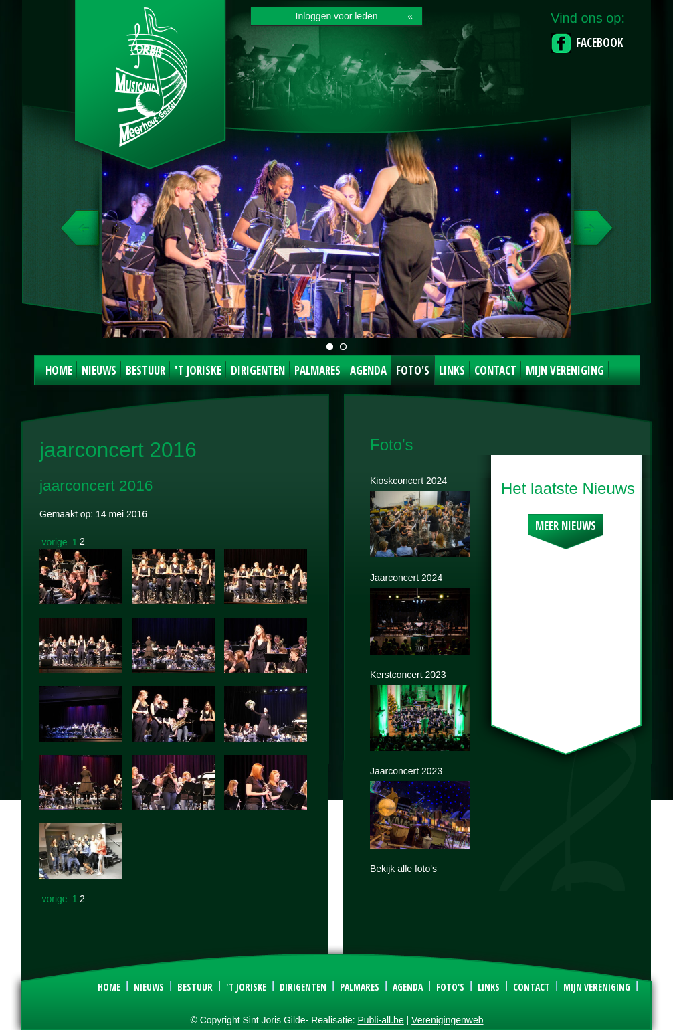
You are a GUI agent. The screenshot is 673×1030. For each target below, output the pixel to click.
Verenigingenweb (447, 1020)
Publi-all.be (380, 1020)
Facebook (599, 42)
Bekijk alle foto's (403, 868)
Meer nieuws (565, 525)
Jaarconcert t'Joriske (329, 346)
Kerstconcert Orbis (343, 346)
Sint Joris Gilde (151, 89)
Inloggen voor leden (337, 16)
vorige (55, 541)
